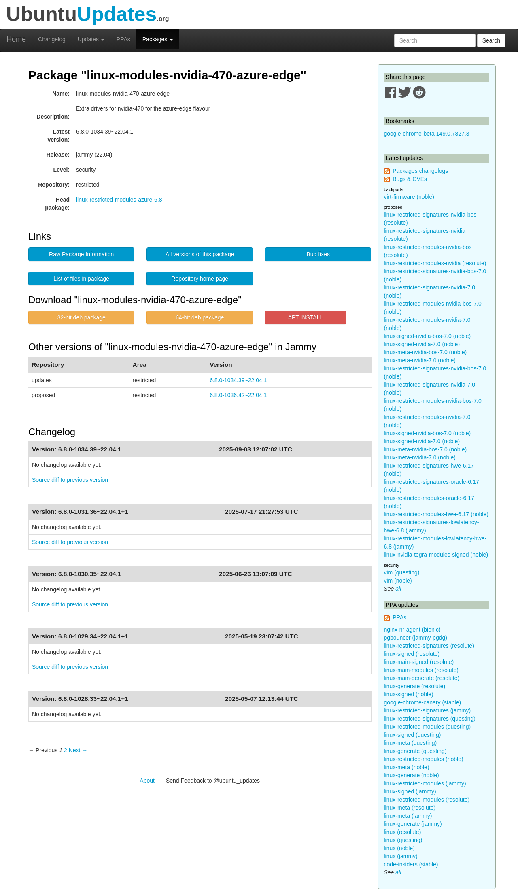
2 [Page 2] (65, 750)
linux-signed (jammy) (410, 791)
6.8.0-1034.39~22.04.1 (238, 380)
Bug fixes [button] (318, 254)
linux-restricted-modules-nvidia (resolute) (435, 263)
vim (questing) (402, 572)
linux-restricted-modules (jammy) (425, 783)
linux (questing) (403, 840)
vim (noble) (398, 580)
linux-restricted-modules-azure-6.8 (119, 199)
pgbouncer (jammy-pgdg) (415, 637)
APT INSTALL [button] (305, 317)
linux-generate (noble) (411, 775)
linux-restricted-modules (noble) (423, 759)
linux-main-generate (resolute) (422, 678)
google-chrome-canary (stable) (422, 702)
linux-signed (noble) (408, 694)
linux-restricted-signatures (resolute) (429, 645)
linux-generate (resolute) (415, 686)
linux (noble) (399, 848)
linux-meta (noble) (406, 767)
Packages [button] (157, 39)
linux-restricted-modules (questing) (427, 726)
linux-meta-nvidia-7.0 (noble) (420, 360)
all (398, 588)
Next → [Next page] (78, 750)
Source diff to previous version (70, 479)
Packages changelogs (420, 171)
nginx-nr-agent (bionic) (412, 629)
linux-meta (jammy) (408, 815)
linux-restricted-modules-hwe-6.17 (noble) (436, 514)
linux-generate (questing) (415, 751)
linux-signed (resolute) (412, 654)
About (147, 780)
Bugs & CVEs (410, 179)
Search (491, 40)
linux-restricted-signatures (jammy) (427, 710)
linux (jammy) (401, 856)
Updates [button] (91, 39)
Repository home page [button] (199, 278)
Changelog (52, 39)
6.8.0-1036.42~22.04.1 (238, 395)
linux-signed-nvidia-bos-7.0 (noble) (427, 336)
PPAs (123, 39)
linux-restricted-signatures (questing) (430, 718)
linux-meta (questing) (410, 743)
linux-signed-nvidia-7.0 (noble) (422, 344)
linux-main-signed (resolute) (419, 662)
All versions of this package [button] (200, 254)
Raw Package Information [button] (81, 254)
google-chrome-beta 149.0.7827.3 (426, 133)
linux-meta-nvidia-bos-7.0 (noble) (425, 352)
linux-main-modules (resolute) (421, 670)
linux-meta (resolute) (410, 807)
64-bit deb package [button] (200, 317)
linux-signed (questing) (412, 735)
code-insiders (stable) (411, 864)
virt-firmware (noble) (409, 197)
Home (16, 39)
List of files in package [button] (81, 278)
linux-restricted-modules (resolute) (427, 799)
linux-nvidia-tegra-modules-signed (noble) (436, 554)
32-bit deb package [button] (81, 317)
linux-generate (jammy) (413, 824)
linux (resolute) (402, 832)
